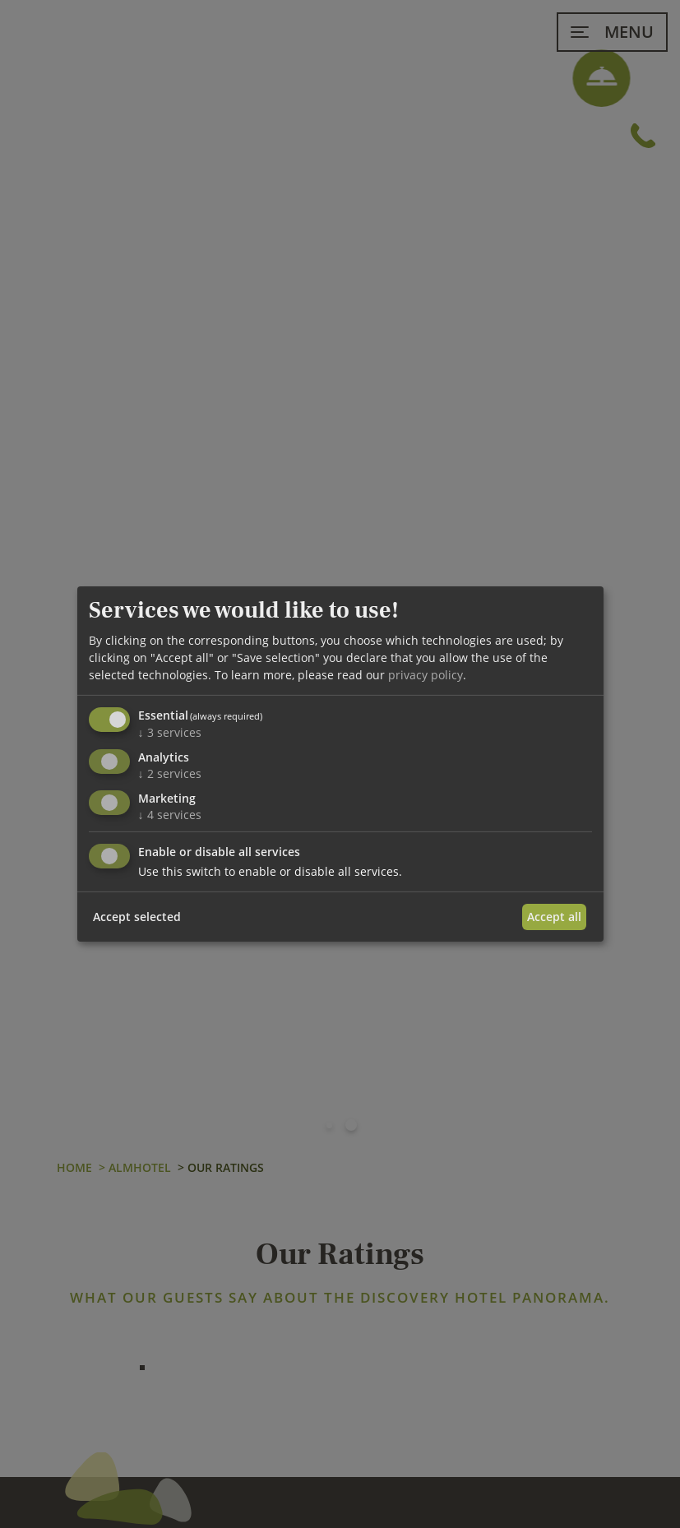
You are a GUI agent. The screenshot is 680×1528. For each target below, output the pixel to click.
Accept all (554, 916)
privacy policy (425, 675)
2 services (169, 773)
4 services (169, 814)
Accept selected (137, 916)
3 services (169, 732)
